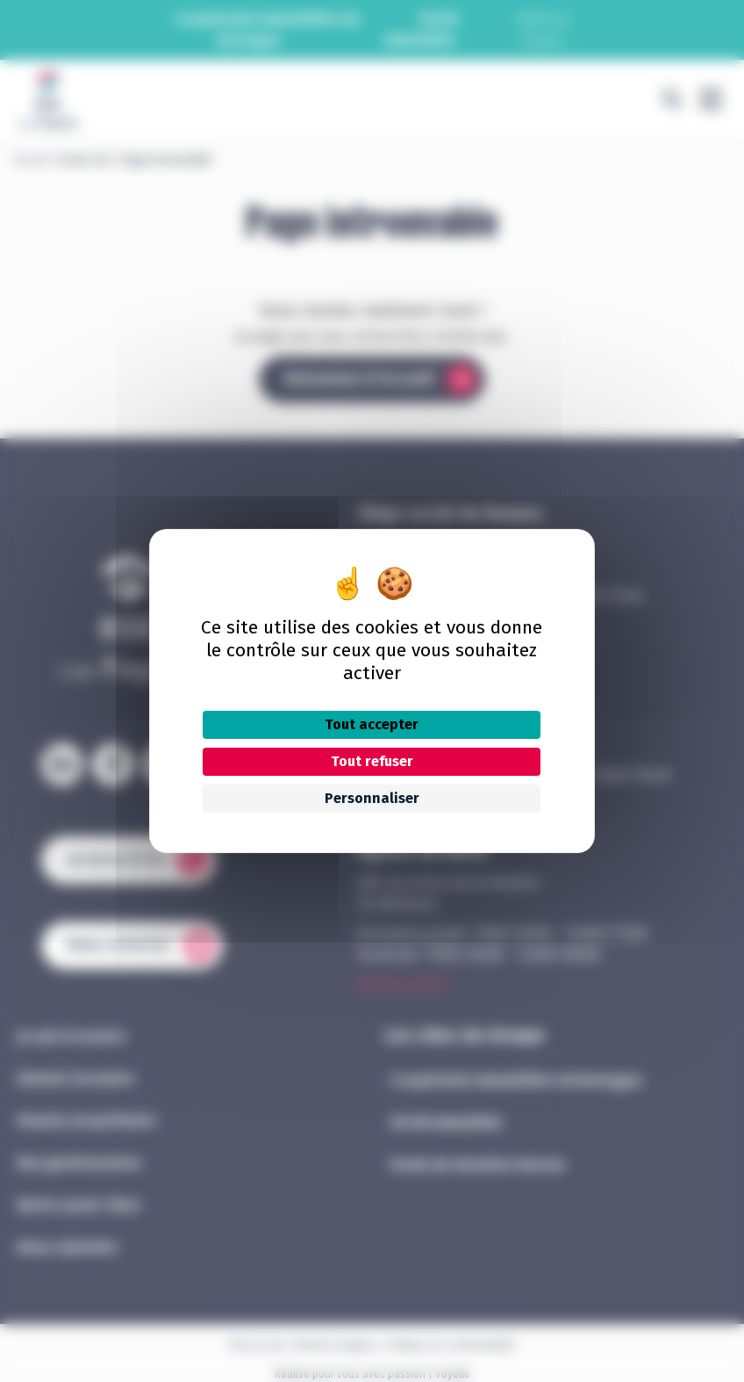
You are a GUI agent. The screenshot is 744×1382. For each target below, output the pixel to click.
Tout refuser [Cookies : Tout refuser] (372, 761)
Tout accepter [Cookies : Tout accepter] (371, 724)
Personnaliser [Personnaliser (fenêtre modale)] (372, 798)
